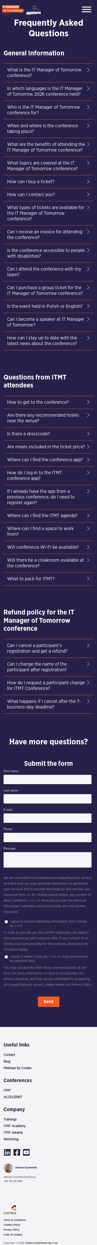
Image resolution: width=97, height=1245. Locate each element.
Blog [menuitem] (7, 1061)
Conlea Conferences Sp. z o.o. (41, 1243)
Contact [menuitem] (9, 1055)
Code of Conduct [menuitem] (13, 1235)
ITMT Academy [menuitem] (15, 1126)
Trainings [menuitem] (10, 1119)
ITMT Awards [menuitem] (13, 1132)
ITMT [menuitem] (7, 1090)
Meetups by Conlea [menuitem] (17, 1068)
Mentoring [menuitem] (11, 1139)
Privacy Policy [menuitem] (11, 1230)
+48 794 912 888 (13, 1181)
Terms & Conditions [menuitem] (15, 1220)
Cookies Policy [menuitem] (12, 1225)
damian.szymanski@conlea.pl (20, 1177)
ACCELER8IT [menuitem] (13, 1097)
